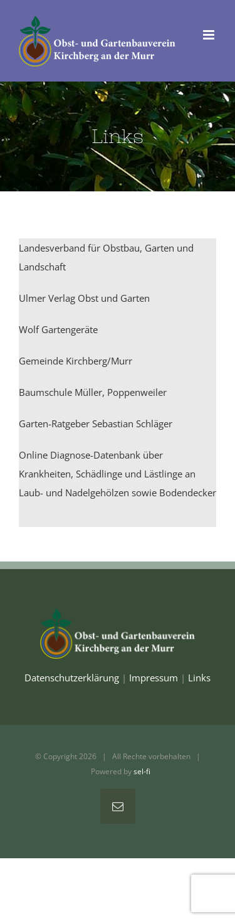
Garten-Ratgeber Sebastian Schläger (95, 423)
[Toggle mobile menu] (209, 34)
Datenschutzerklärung (71, 677)
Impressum (153, 677)
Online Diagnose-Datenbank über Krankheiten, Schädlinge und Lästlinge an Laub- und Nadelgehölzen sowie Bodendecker (117, 474)
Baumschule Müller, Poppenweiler (93, 392)
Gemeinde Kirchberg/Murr (75, 360)
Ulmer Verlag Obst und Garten (84, 298)
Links (199, 677)
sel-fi (141, 771)
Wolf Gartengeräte (58, 329)
